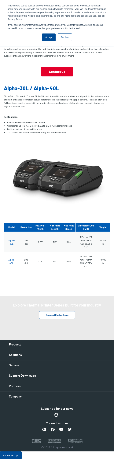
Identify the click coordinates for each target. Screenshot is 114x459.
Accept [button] (48, 37)
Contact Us (57, 71)
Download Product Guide (57, 315)
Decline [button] (65, 37)
